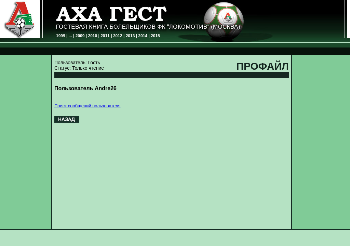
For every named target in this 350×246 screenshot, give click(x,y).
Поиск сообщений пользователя (87, 105)
